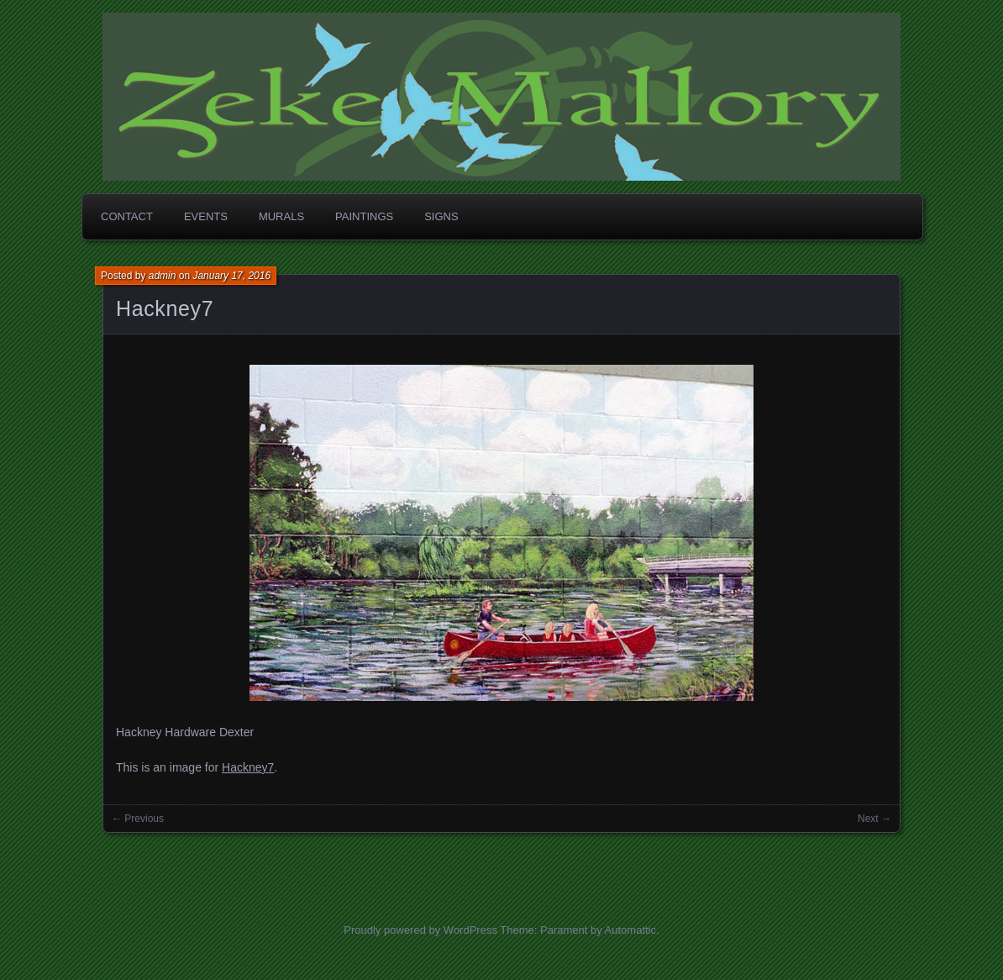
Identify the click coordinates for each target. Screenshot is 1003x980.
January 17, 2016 (231, 276)
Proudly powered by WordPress (420, 930)
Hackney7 (164, 308)
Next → (874, 819)
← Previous (138, 819)
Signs (441, 216)
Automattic (630, 930)
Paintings (364, 216)
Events (206, 216)
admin (162, 276)
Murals (281, 216)
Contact (127, 216)
